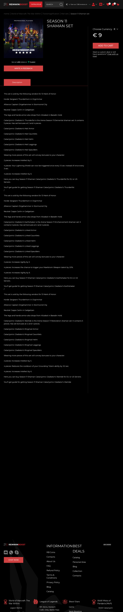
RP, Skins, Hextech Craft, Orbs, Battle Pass (49, 608)
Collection (77, 571)
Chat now (13, 560)
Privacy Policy (53, 582)
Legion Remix (16, 608)
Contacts (51, 557)
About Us (51, 561)
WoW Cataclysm (105, 608)
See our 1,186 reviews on (80, 4)
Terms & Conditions (52, 576)
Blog (49, 587)
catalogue (36, 4)
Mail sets (65, 14)
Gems (71, 607)
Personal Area (79, 562)
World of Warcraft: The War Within (26, 14)
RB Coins (51, 552)
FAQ (49, 566)
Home (6, 14)
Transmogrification (51, 14)
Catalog (50, 591)
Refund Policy (53, 570)
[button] (113, 4)
